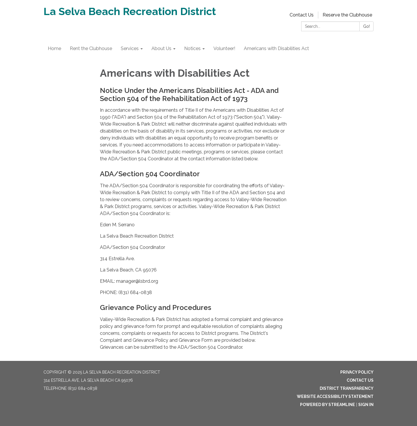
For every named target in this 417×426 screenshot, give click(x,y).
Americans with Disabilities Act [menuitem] (276, 48)
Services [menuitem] (130, 48)
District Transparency (347, 388)
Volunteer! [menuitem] (224, 48)
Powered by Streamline (327, 404)
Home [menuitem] (54, 48)
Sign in (366, 404)
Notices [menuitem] (192, 48)
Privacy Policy (357, 372)
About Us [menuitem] (161, 48)
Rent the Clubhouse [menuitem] (91, 48)
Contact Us (302, 15)
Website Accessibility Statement (335, 396)
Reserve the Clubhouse (347, 15)
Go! (366, 26)
